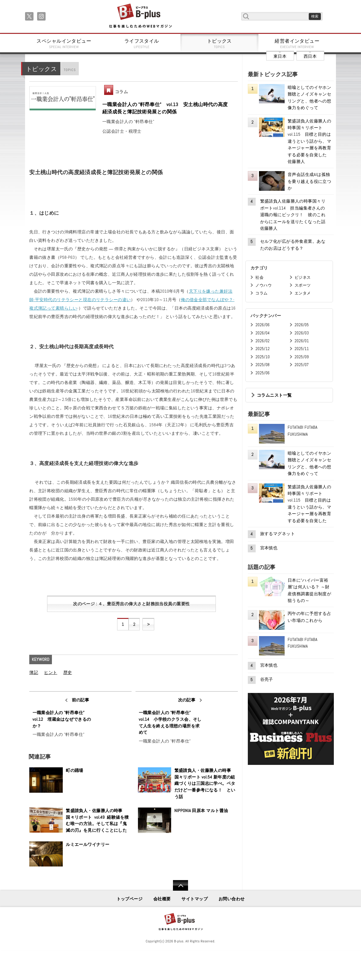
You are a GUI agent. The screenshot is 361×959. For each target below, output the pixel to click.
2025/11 (302, 348)
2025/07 (302, 364)
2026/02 (262, 340)
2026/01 (302, 340)
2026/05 (302, 324)
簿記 (33, 672)
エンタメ (303, 293)
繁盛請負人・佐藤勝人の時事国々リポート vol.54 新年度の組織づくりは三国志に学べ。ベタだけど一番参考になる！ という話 (204, 783)
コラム (121, 91)
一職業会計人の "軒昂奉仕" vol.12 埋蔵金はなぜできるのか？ (62, 719)
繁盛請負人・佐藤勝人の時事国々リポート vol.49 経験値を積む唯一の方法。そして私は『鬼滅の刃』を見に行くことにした (97, 820)
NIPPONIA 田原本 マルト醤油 (201, 810)
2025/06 (262, 372)
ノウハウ (263, 285)
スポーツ (303, 285)
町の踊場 (74, 770)
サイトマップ (194, 899)
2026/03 (302, 333)
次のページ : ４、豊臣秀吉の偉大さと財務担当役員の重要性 (131, 603)
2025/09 (302, 356)
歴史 (67, 672)
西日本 (310, 56)
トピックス (219, 43)
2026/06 (262, 324)
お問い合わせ (232, 899)
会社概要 (162, 899)
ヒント (50, 672)
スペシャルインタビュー (64, 43)
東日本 (279, 56)
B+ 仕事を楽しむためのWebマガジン (140, 16)
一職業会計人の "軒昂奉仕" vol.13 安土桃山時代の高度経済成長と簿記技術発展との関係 (165, 108)
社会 (259, 277)
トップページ (130, 899)
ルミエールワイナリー (87, 844)
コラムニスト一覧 (274, 395)
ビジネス (303, 277)
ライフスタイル (142, 43)
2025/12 (262, 348)
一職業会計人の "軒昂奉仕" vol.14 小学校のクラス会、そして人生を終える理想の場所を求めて (170, 722)
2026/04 (262, 333)
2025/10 (262, 356)
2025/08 (262, 364)
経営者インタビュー (297, 43)
